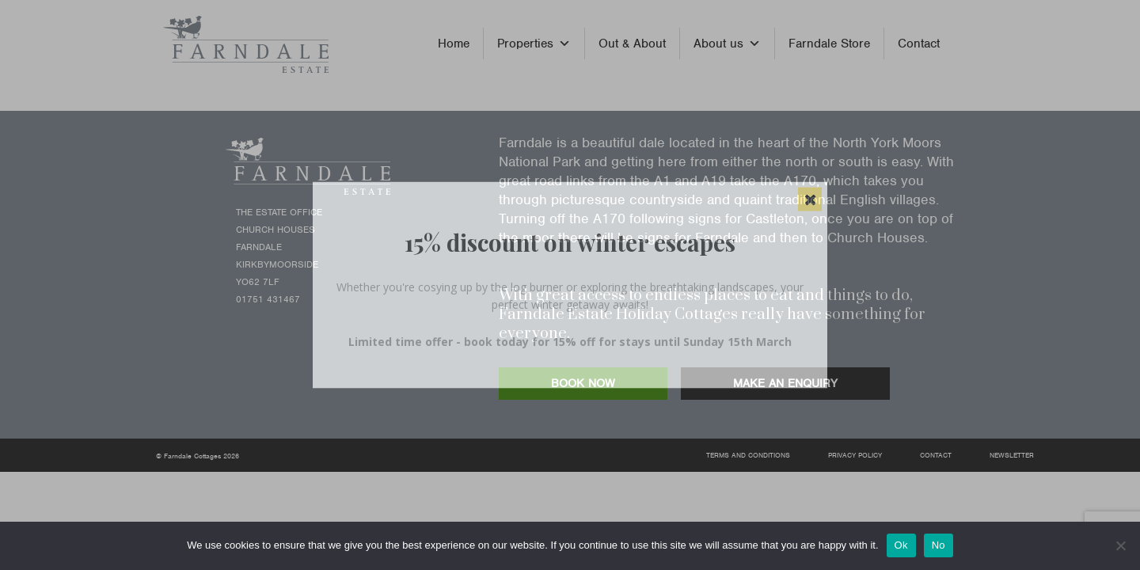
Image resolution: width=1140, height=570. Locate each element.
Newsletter (1012, 455)
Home (453, 43)
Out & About (632, 43)
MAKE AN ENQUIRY (785, 383)
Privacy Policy (855, 455)
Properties (534, 43)
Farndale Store (829, 43)
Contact (919, 43)
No (938, 545)
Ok (901, 545)
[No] (1120, 545)
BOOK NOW (583, 383)
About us (727, 43)
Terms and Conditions (748, 455)
